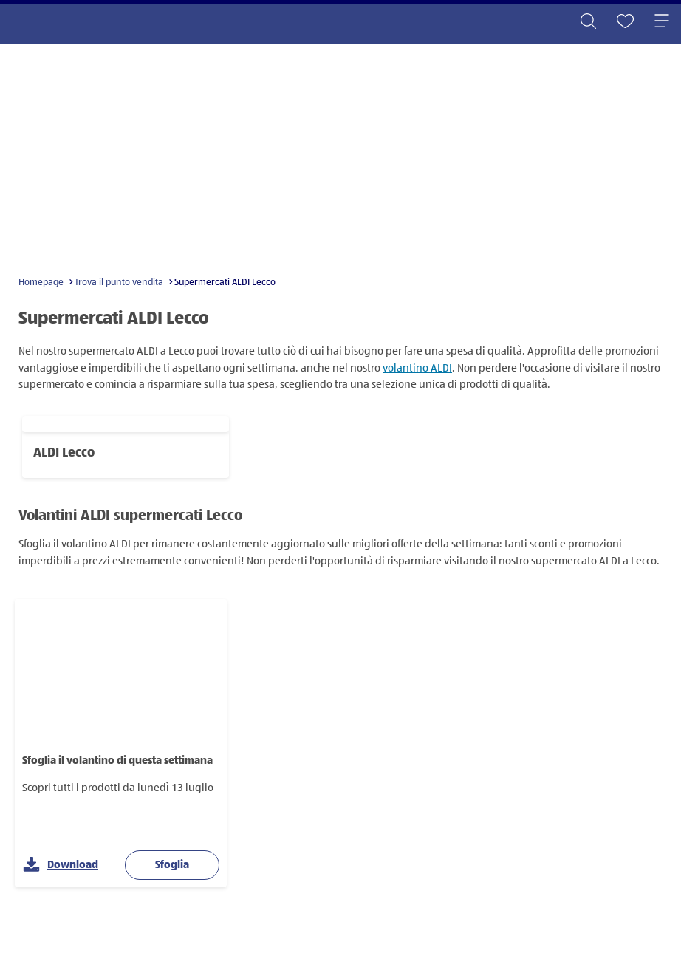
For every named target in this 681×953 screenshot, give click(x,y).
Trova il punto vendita (119, 282)
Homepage (41, 282)
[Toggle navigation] (661, 22)
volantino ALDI (417, 368)
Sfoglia (172, 864)
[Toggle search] (587, 22)
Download (60, 865)
